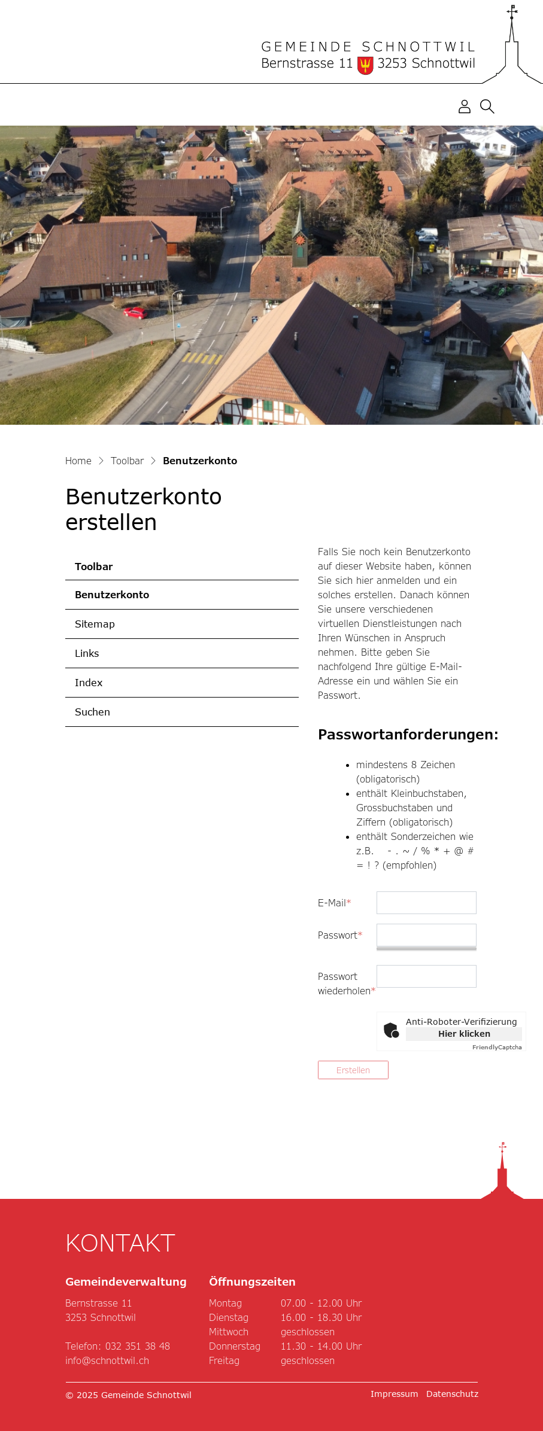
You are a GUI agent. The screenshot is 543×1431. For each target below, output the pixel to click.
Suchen (92, 711)
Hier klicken (464, 1033)
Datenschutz (452, 1394)
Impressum (394, 1394)
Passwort (340, 934)
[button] (489, 105)
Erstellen (353, 1070)
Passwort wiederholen (343, 983)
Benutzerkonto (113, 599)
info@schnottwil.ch (107, 1360)
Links (87, 653)
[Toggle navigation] (513, 106)
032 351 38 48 (137, 1345)
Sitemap (95, 623)
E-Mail (334, 902)
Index (88, 682)
